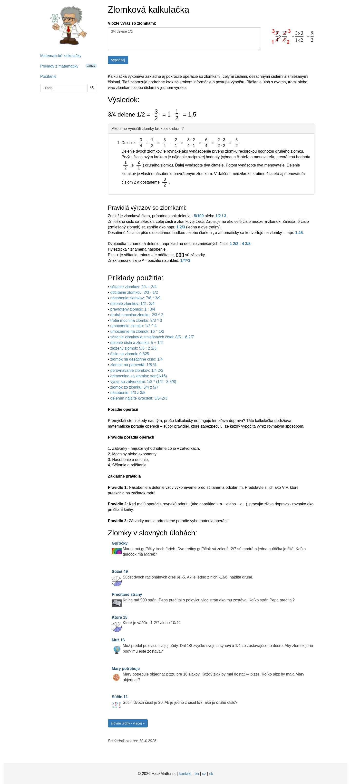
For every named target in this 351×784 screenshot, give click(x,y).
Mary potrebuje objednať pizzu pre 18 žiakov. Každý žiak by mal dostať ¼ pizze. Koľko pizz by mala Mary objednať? (208, 674)
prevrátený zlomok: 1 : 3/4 (132, 309)
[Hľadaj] (92, 88)
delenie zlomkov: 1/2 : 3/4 (132, 304)
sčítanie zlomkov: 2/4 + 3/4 (133, 287)
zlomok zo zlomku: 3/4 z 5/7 (134, 387)
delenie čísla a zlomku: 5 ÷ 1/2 (136, 343)
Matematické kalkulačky (60, 56)
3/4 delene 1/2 (184, 38)
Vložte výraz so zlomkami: (132, 23)
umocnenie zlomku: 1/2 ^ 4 (133, 326)
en (197, 774)
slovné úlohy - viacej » (128, 723)
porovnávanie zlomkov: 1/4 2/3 (136, 370)
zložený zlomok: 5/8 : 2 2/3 (133, 348)
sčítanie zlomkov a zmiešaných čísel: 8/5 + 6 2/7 (152, 337)
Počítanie (48, 76)
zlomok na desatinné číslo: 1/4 (136, 359)
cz (204, 774)
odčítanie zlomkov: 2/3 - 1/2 (134, 292)
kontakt (185, 774)
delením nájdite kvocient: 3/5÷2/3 (138, 398)
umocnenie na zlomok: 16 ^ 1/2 (137, 331)
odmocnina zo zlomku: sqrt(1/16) (138, 376)
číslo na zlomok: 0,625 (129, 354)
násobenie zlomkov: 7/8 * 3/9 (135, 298)
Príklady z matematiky (68, 66)
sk (211, 774)
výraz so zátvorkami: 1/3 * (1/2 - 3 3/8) (143, 382)
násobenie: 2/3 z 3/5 (128, 393)
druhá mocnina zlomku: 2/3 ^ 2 (136, 315)
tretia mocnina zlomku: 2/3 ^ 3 (136, 320)
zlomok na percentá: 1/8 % (133, 365)
